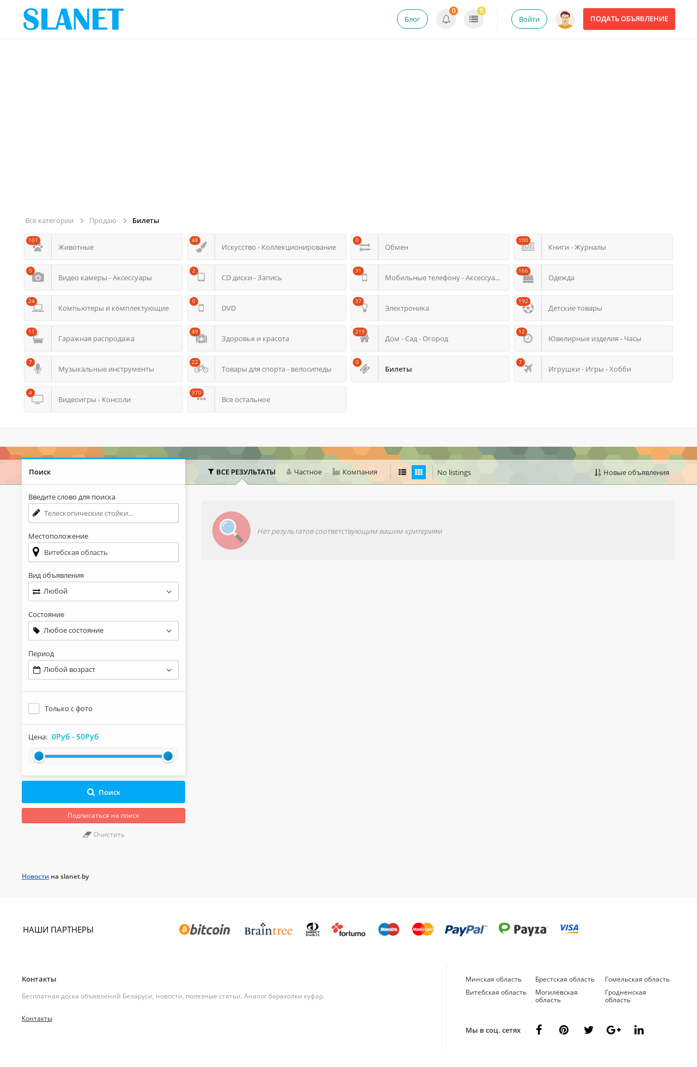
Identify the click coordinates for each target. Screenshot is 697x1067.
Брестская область (565, 979)
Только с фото (69, 708)
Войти (529, 19)
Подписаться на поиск (103, 815)
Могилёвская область (556, 996)
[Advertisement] (350, 131)
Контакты (39, 979)
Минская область (494, 979)
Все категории (49, 220)
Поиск (103, 792)
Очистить (104, 834)
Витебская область (496, 992)
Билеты (146, 220)
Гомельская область (637, 979)
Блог (412, 19)
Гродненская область (625, 996)
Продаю (103, 220)
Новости (35, 876)
